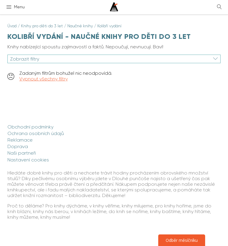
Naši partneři (21, 153)
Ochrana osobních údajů (35, 133)
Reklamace (20, 140)
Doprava (17, 146)
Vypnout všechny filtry (43, 79)
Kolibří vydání (109, 25)
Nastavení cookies (28, 160)
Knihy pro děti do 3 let (42, 25)
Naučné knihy (80, 25)
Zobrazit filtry (114, 59)
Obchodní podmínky (30, 127)
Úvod (12, 25)
